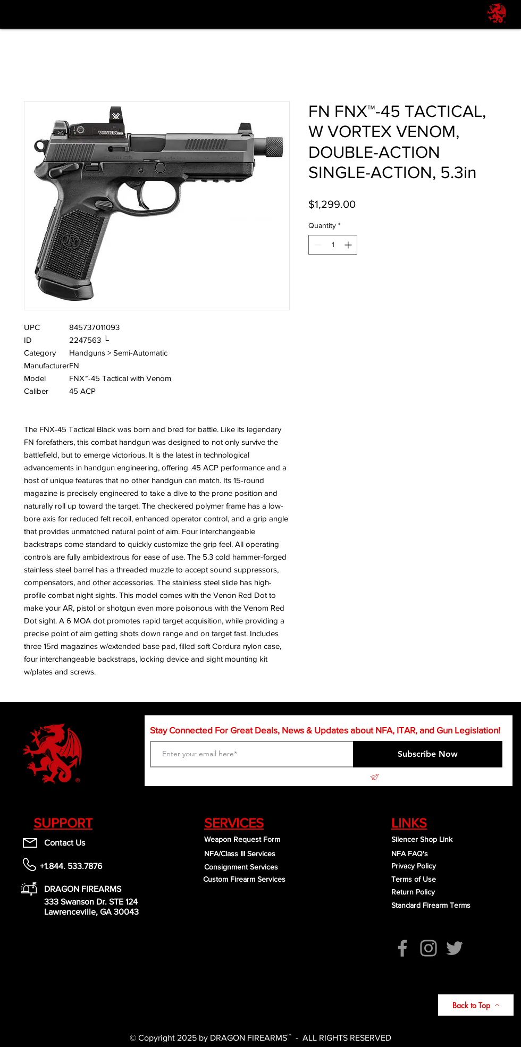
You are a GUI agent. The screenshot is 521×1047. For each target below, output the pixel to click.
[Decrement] (316, 244)
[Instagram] (428, 948)
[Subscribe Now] (427, 754)
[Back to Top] (476, 1005)
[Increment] (349, 244)
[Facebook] (402, 948)
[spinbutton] (332, 244)
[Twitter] (454, 948)
